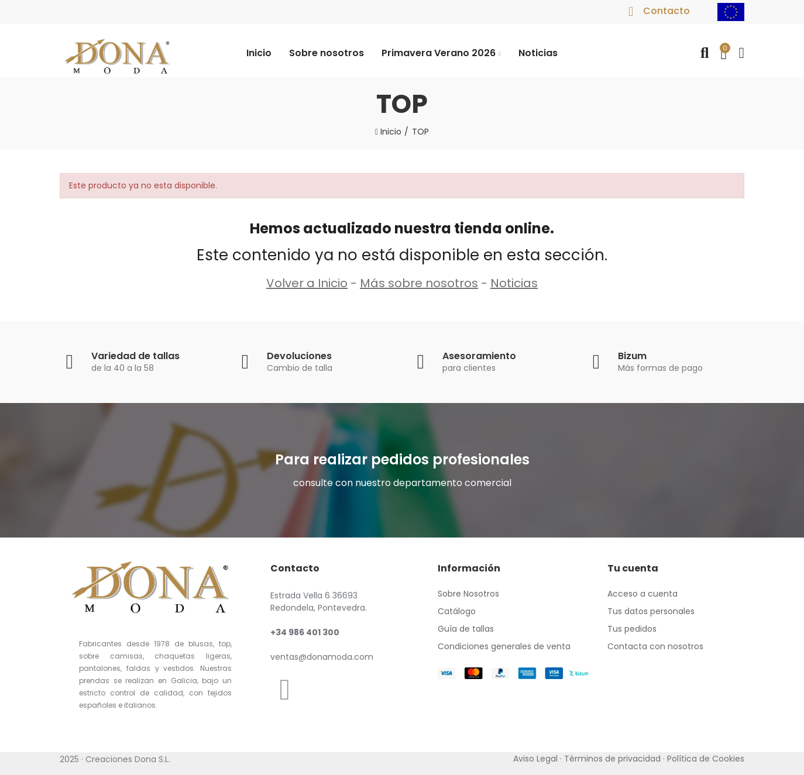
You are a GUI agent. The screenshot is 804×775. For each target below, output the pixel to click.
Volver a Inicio (307, 283)
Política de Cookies (705, 758)
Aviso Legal (535, 758)
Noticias (514, 283)
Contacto (666, 11)
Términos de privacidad (612, 758)
